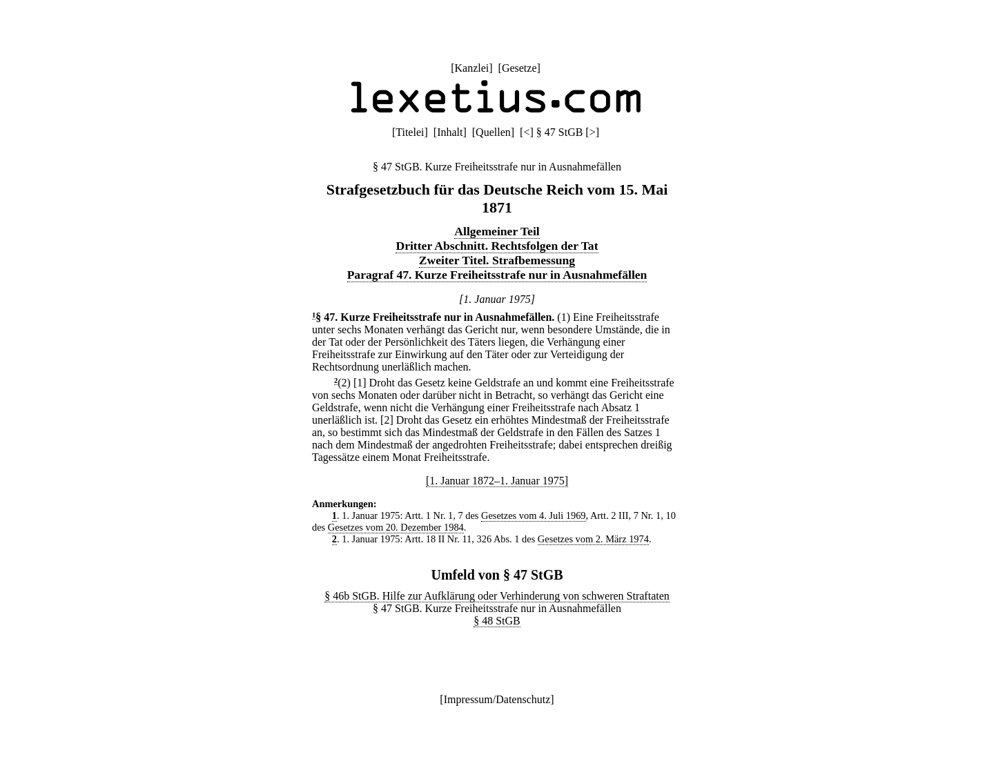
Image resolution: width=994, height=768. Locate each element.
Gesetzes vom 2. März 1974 (593, 538)
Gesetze (519, 68)
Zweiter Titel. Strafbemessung (497, 260)
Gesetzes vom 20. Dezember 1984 (396, 527)
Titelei (410, 132)
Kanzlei (471, 68)
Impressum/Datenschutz (497, 699)
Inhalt (449, 132)
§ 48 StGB (497, 621)
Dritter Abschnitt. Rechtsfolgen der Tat (497, 246)
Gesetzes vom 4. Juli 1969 (533, 515)
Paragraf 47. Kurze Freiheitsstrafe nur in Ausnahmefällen (497, 275)
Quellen (493, 132)
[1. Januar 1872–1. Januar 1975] (497, 480)
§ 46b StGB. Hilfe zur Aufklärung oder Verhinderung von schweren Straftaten (497, 596)
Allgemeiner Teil (496, 231)
